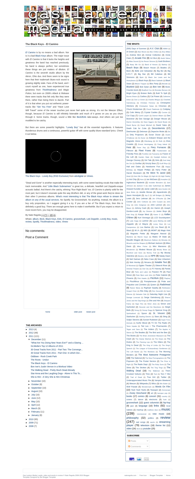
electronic (153, 399)
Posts (132, 441)
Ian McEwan (152, 179)
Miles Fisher (142, 246)
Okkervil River (161, 265)
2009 (31, 422)
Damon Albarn (157, 116)
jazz (132, 406)
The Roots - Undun (40, 360)
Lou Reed (159, 227)
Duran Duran (154, 135)
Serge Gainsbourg (152, 297)
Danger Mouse (160, 119)
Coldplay (166, 109)
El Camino (68, 219)
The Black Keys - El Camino (44, 363)
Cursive (164, 112)
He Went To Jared (155, 173)
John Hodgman (140, 205)
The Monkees (149, 352)
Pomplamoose (150, 281)
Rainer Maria (135, 288)
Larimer (145, 221)
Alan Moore (142, 52)
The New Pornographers (154, 358)
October (35, 384)
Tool (155, 374)
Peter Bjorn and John (144, 275)
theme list (160, 425)
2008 (31, 426)
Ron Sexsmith (157, 291)
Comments (134, 446)
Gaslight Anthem (160, 157)
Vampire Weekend (162, 380)
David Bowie (162, 122)
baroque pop (162, 393)
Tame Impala (131, 326)
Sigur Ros (139, 304)
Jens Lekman (142, 198)
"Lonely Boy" (73, 127)
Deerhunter (131, 131)
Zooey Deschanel (137, 393)
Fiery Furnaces (158, 147)
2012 (31, 332)
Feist (128, 147)
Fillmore (129, 151)
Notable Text (161, 262)
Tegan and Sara (133, 329)
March (34, 408)
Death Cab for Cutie (136, 128)
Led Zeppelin (93, 219)
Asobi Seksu (165, 58)
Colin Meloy (135, 112)
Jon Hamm (155, 208)
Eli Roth (159, 141)
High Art (155, 176)
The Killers (158, 342)
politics (151, 418)
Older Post (78, 312)
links (156, 405)
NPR (153, 256)
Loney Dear (158, 224)
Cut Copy (130, 116)
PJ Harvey (156, 269)
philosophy (132, 417)
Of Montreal (130, 265)
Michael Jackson (155, 243)
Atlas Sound (133, 61)
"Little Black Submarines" (59, 186)
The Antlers (149, 329)
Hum (142, 179)
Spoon (144, 313)
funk (165, 399)
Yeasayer (154, 390)
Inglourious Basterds (135, 183)
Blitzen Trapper (140, 84)
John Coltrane (142, 202)
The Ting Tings (157, 368)
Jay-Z (147, 195)
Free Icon (143, 475)
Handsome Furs (153, 167)
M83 (145, 230)
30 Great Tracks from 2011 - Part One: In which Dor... (56, 353)
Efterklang (148, 141)
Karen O (156, 214)
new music (158, 414)
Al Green (130, 52)
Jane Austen (163, 189)
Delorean (143, 131)
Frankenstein (162, 151)
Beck (79, 117)
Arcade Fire (140, 58)
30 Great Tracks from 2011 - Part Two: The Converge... (57, 349)
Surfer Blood (141, 323)
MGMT (154, 230)
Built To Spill (161, 93)
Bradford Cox (147, 90)
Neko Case (149, 259)
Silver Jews (151, 304)
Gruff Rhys (164, 163)
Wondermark (146, 387)
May (33, 401)
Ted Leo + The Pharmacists (154, 326)
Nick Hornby (135, 262)
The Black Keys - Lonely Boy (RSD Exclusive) (47, 176)
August (34, 391)
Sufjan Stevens (132, 320)
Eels (84, 117)
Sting (165, 317)
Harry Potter (161, 170)
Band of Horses (151, 64)
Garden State (143, 157)
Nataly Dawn (164, 256)
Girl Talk (147, 160)
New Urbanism (164, 259)
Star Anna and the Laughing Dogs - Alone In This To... (56, 373)
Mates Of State (159, 237)
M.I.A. (137, 230)
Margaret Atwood (158, 234)
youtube (147, 428)
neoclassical (141, 414)
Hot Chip (132, 179)
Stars (156, 317)
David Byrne (131, 125)
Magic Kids (165, 230)
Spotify (36, 221)
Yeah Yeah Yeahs (138, 390)
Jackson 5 (141, 186)
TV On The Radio (159, 323)
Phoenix (129, 278)
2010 (31, 419)
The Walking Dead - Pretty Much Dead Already (53, 370)
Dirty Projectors (137, 135)
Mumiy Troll (151, 253)
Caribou (143, 96)
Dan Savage (144, 119)
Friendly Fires (132, 154)
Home (48, 312)
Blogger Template (49, 477)
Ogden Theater (145, 265)
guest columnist (151, 402)
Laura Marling (158, 221)
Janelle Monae (145, 192)
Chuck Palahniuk (152, 109)
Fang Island (162, 144)
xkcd (138, 429)
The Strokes (141, 368)
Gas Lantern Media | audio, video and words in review (43, 475)
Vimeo (90, 176)
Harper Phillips (144, 170)
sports (152, 422)
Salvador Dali (141, 294)
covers (129, 399)
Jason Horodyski (133, 195)
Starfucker (130, 317)
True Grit (151, 377)
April (33, 405)
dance (140, 399)
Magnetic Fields (137, 234)
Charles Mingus (154, 100)
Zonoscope (166, 390)
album (35, 219)
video (58, 221)
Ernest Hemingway (145, 144)
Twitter (164, 377)
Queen (153, 285)
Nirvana (147, 262)
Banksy (164, 64)
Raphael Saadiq (151, 288)
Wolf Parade (131, 387)
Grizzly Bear (150, 163)
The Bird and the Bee (158, 332)
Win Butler (164, 384)
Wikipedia (144, 384)
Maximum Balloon (151, 240)
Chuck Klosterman (134, 109)
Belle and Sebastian (144, 71)
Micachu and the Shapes (135, 243)
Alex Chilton (154, 52)
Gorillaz (138, 163)
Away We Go (135, 64)
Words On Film (162, 386)
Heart (128, 176)
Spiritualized (131, 313)
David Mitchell (146, 125)
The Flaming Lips (143, 342)
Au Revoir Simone (148, 61)
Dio (169, 131)
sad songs (140, 422)
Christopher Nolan (146, 106)
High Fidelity (165, 176)
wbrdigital (78, 176)
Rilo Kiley (144, 291)
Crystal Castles (151, 112)
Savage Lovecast (133, 297)
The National (136, 358)
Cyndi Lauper (143, 116)
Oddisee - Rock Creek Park (44, 356)
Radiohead (165, 284)
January (35, 415)
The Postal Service (147, 361)
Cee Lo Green (139, 100)
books (129, 396)
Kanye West (143, 214)
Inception (164, 179)
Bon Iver (157, 87)
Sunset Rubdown (150, 320)
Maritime (129, 237)
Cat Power (154, 96)
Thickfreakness (47, 221)
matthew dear (152, 410)
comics (141, 396)
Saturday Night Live (158, 294)
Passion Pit (157, 272)
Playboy (167, 278)
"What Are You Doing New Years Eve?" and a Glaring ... (57, 343)
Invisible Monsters (156, 183)
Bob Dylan (144, 87)
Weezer (132, 384)
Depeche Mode (157, 131)
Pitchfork (154, 278)
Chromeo (163, 106)
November (36, 381)
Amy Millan (166, 52)
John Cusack (157, 202)
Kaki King (130, 214)
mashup (139, 410)
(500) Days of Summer (136, 49)
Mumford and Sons (134, 253)
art (152, 393)
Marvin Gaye (143, 237)
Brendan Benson (161, 90)
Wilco (153, 384)
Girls (157, 160)
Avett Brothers (164, 61)
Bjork (142, 77)
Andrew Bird (135, 55)
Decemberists (158, 128)
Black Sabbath (157, 80)
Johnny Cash (140, 208)
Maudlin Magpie (133, 240)
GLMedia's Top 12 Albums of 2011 (47, 346)
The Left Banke (132, 352)
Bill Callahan (157, 74)
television (145, 425)
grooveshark (79, 219)
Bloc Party (154, 84)
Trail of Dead (136, 377)
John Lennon (156, 205)
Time (147, 374)
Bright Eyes (131, 93)
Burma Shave (131, 96)
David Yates (161, 125)
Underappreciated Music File (138, 380)
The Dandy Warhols (143, 339)
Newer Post (90, 312)
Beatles (163, 68)
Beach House (150, 68)
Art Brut (153, 58)
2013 (31, 329)
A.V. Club (154, 48)
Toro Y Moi (165, 374)
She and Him (154, 301)
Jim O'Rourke (157, 198)
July (33, 394)
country (164, 396)
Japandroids (161, 192)
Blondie (165, 84)
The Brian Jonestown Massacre (151, 336)
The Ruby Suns (158, 364)
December (36, 339)
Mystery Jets (142, 256)
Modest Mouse (145, 250)
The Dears (159, 339)
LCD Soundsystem (162, 218)
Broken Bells (146, 93)
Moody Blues (162, 250)
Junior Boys (161, 211)
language (143, 406)
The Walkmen (154, 371)
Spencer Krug (161, 310)
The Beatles (140, 332)
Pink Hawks (142, 278)
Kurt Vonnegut (144, 218)
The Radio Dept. (141, 364)
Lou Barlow (145, 227)
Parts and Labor (141, 272)
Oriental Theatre (132, 269)
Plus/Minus (134, 281)
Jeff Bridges (157, 195)
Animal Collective (153, 55)
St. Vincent (159, 313)
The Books (131, 336)
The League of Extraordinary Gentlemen (151, 348)
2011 (31, 336)
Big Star (142, 74)
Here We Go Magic (141, 176)
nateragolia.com (130, 475)
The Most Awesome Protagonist (154, 355)
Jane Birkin (130, 192)
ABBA (165, 49)
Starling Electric (145, 317)
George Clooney (133, 160)
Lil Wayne (143, 224)
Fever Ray (141, 147)
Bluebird (130, 87)
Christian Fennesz (147, 103)
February (35, 411)
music (114, 219)
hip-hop (166, 402)
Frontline (145, 154)
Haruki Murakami (134, 173)
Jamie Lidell (149, 189)
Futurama (155, 154)
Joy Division (147, 211)
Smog (136, 310)
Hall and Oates (133, 167)
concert (152, 396)
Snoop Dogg (147, 310)
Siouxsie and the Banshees (150, 307)
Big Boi (160, 71)
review (28, 221)
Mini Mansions (159, 246)
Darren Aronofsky (133, 122)
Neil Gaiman (134, 259)
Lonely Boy (105, 219)
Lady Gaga (134, 221)
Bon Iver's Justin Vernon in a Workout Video (51, 366)
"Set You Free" (44, 107)
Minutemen (130, 250)
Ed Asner (141, 138)
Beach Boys (132, 67)
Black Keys (40, 56)
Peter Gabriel (161, 275)
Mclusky (164, 240)
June (33, 398)
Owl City (145, 269)
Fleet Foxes (145, 150)
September (36, 388)
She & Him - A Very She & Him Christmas (50, 377)
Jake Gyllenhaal (154, 186)
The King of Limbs (150, 345)
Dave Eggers (149, 122)
